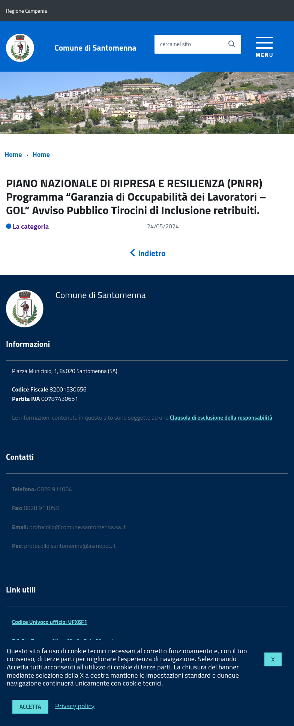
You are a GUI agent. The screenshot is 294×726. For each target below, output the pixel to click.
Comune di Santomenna (95, 48)
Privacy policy (74, 705)
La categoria (31, 226)
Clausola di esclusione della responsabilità (221, 417)
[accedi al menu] (264, 46)
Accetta (30, 706)
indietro (147, 253)
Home (13, 154)
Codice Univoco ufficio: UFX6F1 (49, 622)
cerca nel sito (175, 44)
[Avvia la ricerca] (231, 44)
